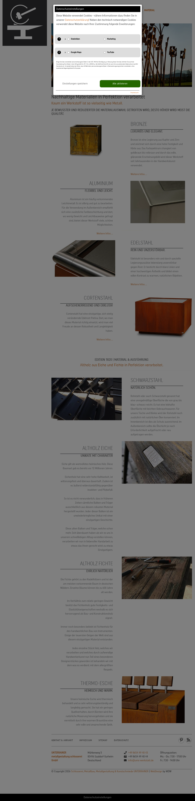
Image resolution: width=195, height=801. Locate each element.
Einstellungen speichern (75, 83)
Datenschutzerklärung (77, 20)
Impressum (134, 92)
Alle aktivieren (120, 83)
